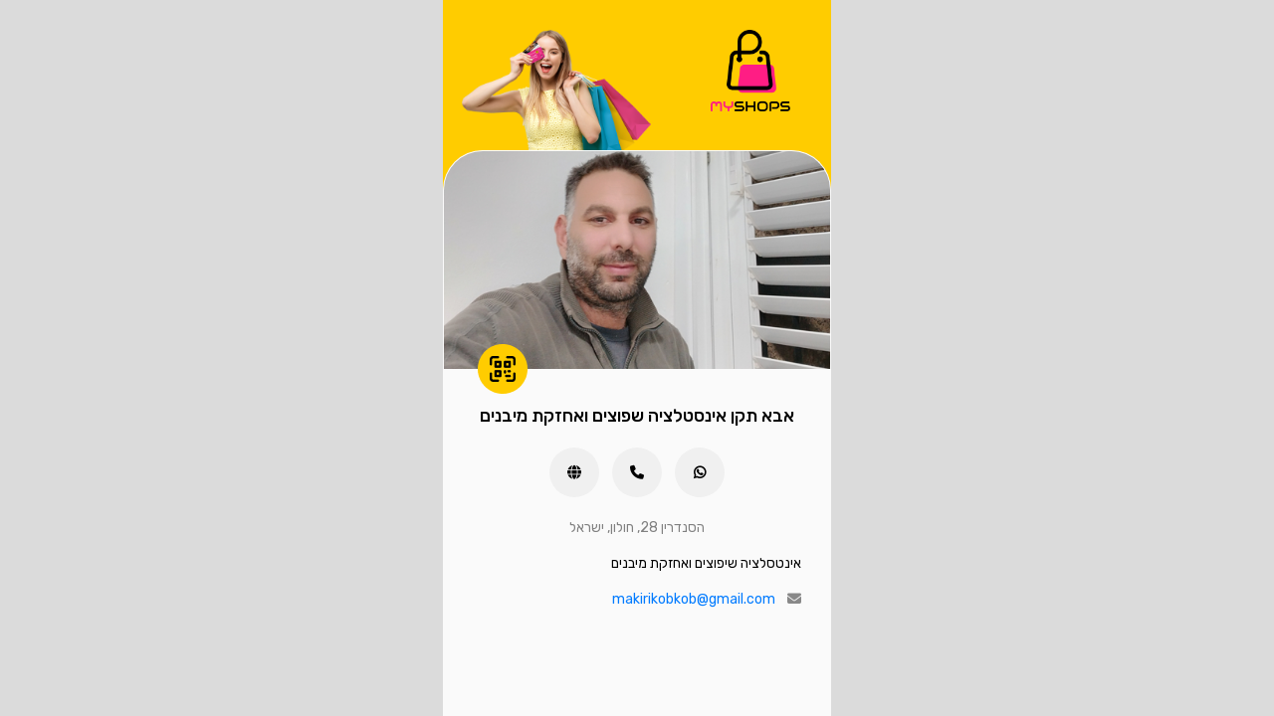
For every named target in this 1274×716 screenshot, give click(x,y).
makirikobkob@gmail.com (693, 599)
